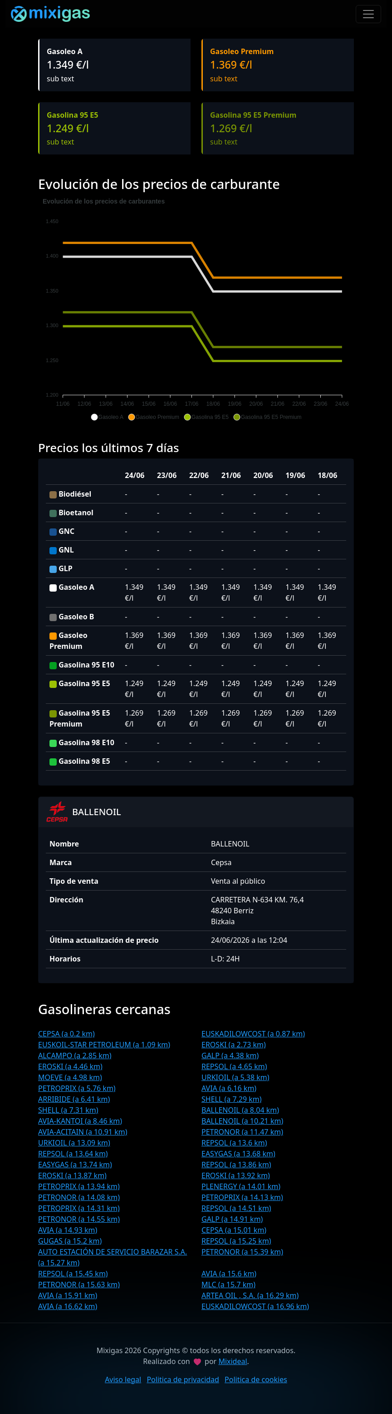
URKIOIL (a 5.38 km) (235, 1077)
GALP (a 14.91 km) (232, 1219)
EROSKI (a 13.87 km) (72, 1175)
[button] (107, 417)
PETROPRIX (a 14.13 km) (242, 1197)
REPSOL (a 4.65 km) (234, 1066)
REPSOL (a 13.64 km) (73, 1154)
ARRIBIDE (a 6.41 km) (74, 1099)
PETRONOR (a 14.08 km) (79, 1197)
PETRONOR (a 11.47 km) (242, 1132)
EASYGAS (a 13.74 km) (75, 1165)
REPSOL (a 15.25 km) (236, 1241)
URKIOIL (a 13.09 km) (74, 1143)
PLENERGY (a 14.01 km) (240, 1186)
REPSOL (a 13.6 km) (234, 1143)
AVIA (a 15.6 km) (228, 1274)
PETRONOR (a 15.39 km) (242, 1252)
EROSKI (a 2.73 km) (233, 1045)
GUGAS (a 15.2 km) (70, 1241)
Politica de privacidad (183, 1379)
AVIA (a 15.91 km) (67, 1295)
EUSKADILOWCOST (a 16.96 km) (255, 1306)
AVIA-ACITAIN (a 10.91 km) (82, 1132)
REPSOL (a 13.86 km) (236, 1165)
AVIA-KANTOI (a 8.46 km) (80, 1121)
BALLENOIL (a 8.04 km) (240, 1110)
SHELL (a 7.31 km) (68, 1110)
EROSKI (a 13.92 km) (235, 1175)
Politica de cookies (256, 1379)
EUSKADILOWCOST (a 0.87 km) (253, 1034)
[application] (196, 309)
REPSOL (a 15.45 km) (73, 1274)
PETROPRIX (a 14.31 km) (79, 1208)
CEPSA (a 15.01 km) (233, 1230)
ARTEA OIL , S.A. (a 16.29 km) (250, 1295)
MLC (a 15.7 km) (228, 1285)
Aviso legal (123, 1379)
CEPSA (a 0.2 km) (66, 1034)
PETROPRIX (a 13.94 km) (79, 1186)
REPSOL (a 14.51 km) (236, 1208)
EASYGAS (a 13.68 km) (238, 1154)
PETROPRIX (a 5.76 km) (77, 1088)
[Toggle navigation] (368, 14)
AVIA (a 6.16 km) (228, 1088)
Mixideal (232, 1361)
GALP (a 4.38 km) (230, 1055)
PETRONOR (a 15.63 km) (79, 1285)
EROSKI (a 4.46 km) (70, 1066)
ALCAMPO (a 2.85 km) (75, 1055)
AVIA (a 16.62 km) (67, 1306)
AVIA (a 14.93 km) (67, 1230)
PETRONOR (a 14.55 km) (79, 1219)
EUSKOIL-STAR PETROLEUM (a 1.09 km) (104, 1045)
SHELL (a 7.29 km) (231, 1099)
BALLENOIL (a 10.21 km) (242, 1121)
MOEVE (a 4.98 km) (70, 1077)
